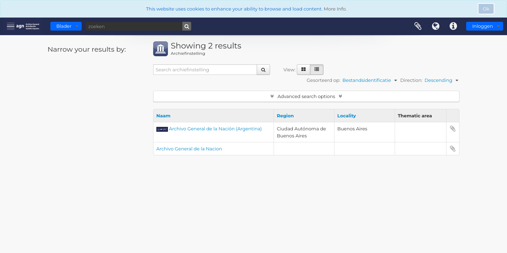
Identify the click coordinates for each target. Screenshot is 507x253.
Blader (63, 26)
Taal (435, 26)
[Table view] (317, 69)
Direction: (411, 80)
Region (285, 115)
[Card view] (303, 69)
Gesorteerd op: (323, 80)
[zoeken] (138, 26)
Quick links (453, 26)
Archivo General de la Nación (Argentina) (215, 128)
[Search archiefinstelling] (205, 69)
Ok (486, 9)
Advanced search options (306, 96)
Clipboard (418, 26)
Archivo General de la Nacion (189, 148)
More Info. (335, 9)
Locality (346, 115)
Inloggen (482, 26)
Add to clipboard (452, 128)
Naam (163, 115)
